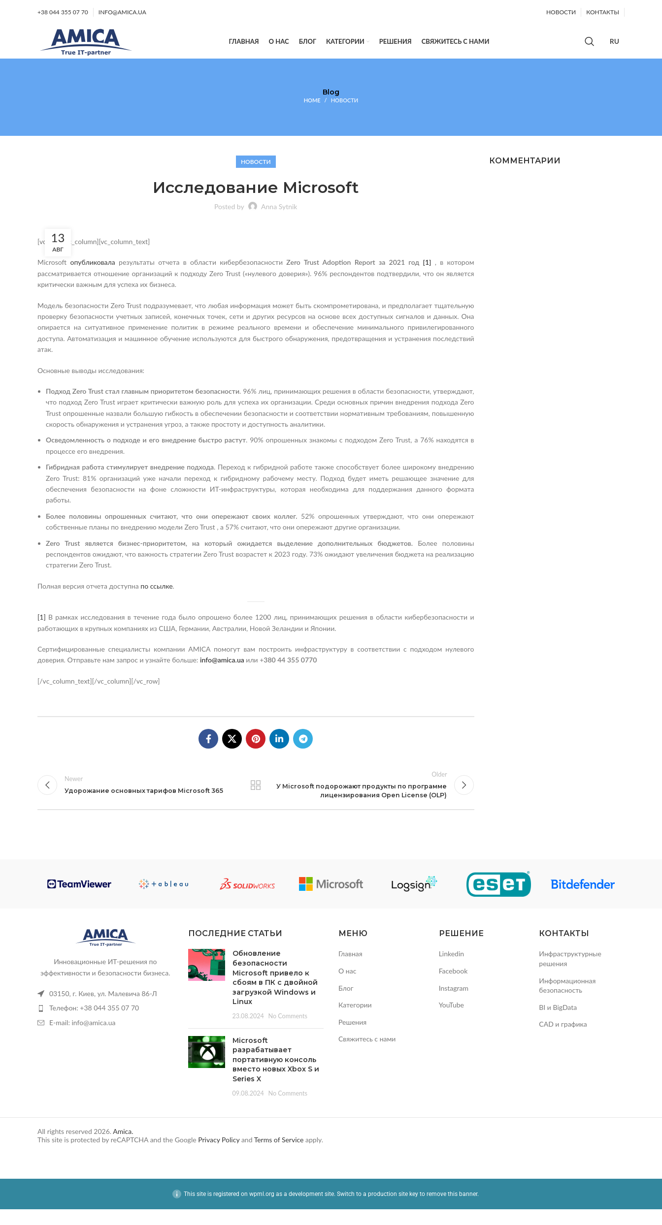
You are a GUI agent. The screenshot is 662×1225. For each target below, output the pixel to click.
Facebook (453, 987)
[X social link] (232, 749)
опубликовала (92, 273)
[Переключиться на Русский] (614, 47)
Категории (355, 1021)
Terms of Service (279, 1156)
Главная (350, 970)
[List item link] (105, 1010)
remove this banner (452, 1209)
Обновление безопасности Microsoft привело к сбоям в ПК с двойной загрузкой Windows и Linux (275, 993)
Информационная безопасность (567, 1001)
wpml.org (261, 1209)
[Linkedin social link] (279, 749)
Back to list (255, 798)
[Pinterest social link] (255, 749)
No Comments (287, 1032)
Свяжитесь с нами (367, 1055)
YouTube (451, 1021)
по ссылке (156, 596)
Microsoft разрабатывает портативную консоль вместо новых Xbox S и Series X (275, 1075)
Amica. (123, 1147)
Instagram (453, 1004)
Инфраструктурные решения (570, 975)
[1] (427, 273)
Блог (345, 1004)
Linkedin (451, 970)
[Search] (589, 47)
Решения (352, 1038)
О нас (347, 987)
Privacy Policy (218, 1156)
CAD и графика (563, 1040)
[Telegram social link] (303, 749)
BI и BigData (558, 1023)
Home (312, 110)
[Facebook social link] (208, 749)
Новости (345, 110)
